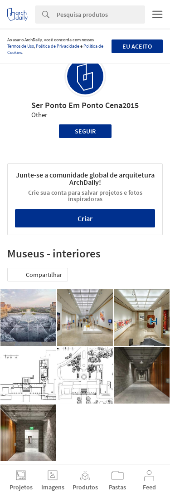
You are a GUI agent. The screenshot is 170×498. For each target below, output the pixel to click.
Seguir (85, 131)
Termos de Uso (20, 46)
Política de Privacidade (57, 46)
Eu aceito (137, 46)
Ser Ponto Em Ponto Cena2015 (85, 105)
